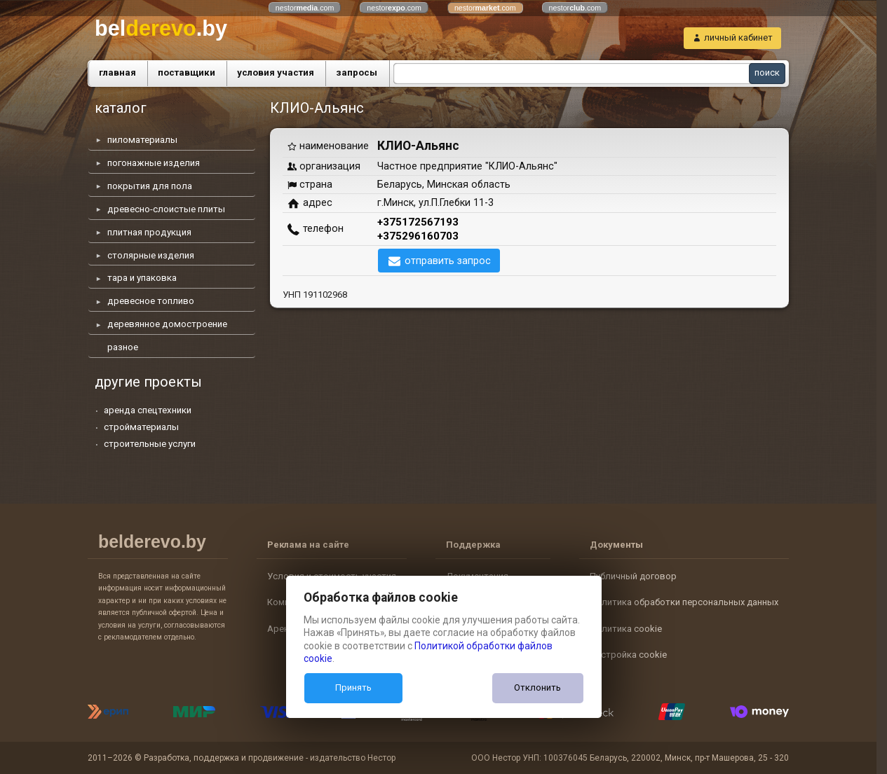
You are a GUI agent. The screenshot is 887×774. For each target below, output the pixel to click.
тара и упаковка (142, 277)
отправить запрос (448, 260)
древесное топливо (150, 301)
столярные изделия (150, 255)
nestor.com (305, 8)
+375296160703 (418, 236)
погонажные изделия (153, 163)
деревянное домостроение (167, 324)
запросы (356, 72)
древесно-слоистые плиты (166, 209)
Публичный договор (633, 576)
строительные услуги (150, 443)
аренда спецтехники (147, 410)
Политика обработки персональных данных (684, 602)
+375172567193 (418, 222)
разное (122, 347)
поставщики (186, 72)
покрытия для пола (149, 186)
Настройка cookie (628, 654)
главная (117, 72)
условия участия (275, 72)
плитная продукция (149, 232)
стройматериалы (141, 427)
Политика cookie (626, 628)
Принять (353, 687)
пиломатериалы (142, 139)
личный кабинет (738, 37)
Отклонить (537, 687)
